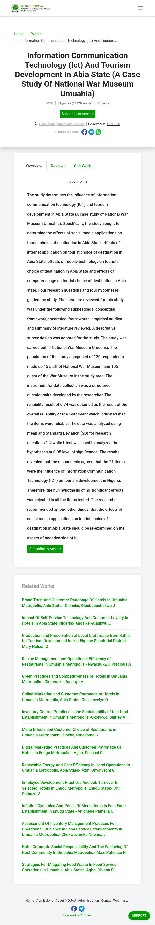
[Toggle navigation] (140, 8)
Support (139, 915)
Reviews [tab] (58, 166)
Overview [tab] (34, 166)
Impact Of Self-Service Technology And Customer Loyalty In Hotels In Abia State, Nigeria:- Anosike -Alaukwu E (75, 620)
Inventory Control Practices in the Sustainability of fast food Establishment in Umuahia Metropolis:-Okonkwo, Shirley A (75, 714)
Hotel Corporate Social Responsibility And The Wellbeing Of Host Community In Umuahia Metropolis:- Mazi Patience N (75, 849)
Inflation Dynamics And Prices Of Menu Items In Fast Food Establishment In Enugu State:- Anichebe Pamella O (74, 808)
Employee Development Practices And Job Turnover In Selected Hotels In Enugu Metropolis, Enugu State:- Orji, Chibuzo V (71, 788)
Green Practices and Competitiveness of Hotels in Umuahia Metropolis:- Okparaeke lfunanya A (74, 679)
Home (19, 34)
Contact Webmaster (115, 900)
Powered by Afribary (77, 915)
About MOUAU (65, 900)
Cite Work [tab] (82, 166)
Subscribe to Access (77, 114)
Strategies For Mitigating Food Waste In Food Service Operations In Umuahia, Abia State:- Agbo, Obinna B (69, 867)
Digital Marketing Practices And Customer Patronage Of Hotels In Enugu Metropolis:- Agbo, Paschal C (71, 750)
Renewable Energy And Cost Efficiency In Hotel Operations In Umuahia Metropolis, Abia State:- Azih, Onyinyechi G (76, 768)
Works (36, 34)
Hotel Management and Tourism (62, 124)
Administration (88, 900)
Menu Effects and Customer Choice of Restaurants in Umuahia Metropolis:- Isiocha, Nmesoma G (69, 732)
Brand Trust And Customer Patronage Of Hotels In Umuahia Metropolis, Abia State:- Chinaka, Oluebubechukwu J (74, 603)
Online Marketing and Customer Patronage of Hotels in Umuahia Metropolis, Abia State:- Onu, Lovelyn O (70, 697)
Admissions (44, 900)
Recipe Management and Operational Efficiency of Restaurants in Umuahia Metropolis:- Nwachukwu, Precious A (76, 661)
